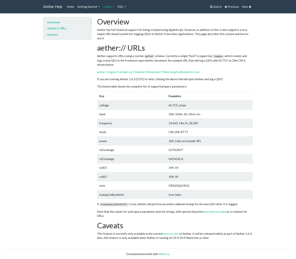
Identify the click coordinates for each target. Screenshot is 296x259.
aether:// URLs (56, 28)
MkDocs (164, 254)
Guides (107, 6)
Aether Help (52, 6)
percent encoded (215, 211)
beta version (171, 233)
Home (70, 6)
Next (246, 6)
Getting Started (87, 6)
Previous (232, 6)
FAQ (120, 6)
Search (216, 6)
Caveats (52, 34)
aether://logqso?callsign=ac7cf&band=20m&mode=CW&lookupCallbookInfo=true (148, 72)
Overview (53, 22)
